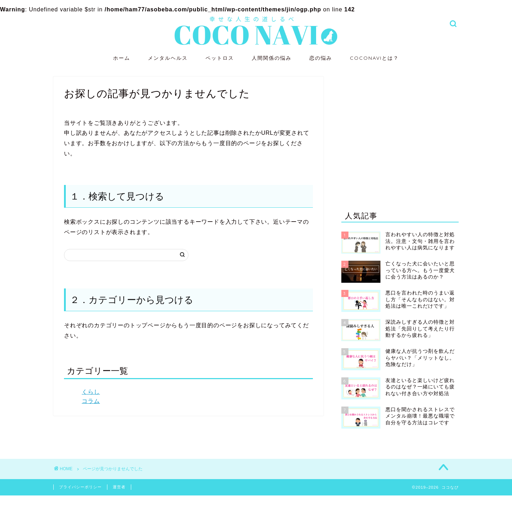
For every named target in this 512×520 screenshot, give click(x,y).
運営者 (119, 487)
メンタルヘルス (168, 58)
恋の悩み (320, 58)
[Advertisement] (400, 135)
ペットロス (220, 58)
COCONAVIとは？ (374, 58)
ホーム (121, 58)
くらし (91, 392)
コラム (91, 401)
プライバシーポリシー (80, 487)
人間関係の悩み (272, 58)
